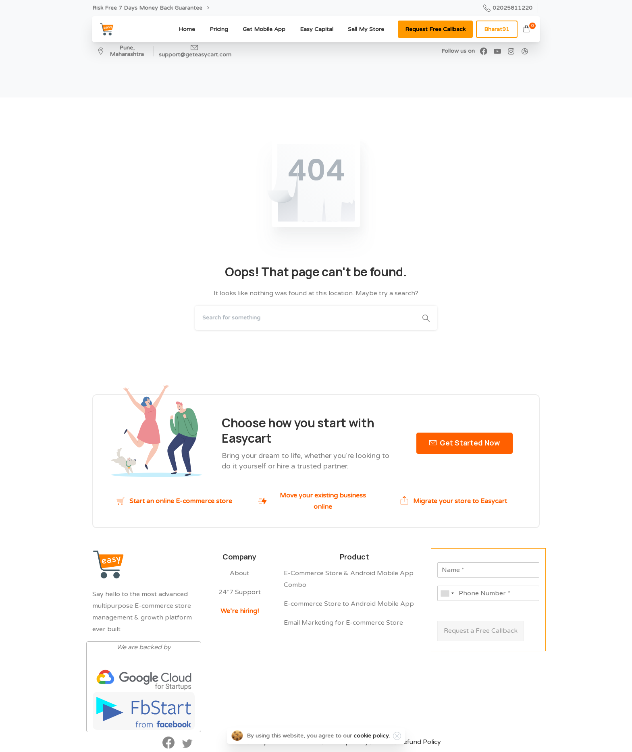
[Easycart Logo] (108, 565)
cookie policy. (371, 735)
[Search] (305, 318)
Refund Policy (420, 745)
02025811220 (507, 8)
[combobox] (447, 593)
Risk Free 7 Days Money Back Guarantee (150, 7)
